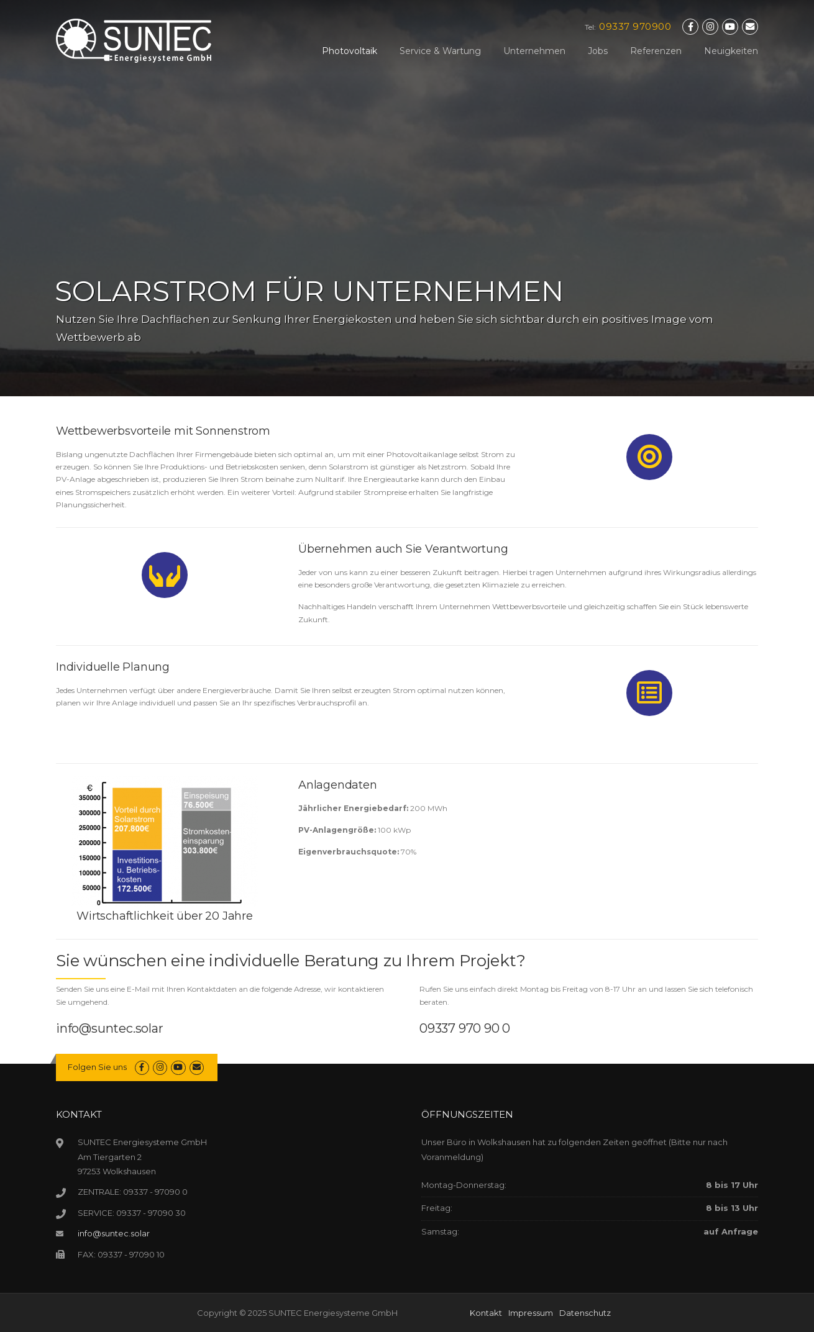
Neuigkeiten (731, 51)
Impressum (530, 1313)
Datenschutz (585, 1313)
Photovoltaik (349, 51)
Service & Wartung (440, 51)
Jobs (598, 51)
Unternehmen (534, 51)
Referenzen (656, 51)
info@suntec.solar (109, 1028)
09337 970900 (635, 26)
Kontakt (486, 1313)
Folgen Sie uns (97, 1067)
